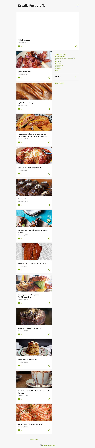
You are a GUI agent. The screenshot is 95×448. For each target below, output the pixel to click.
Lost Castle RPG (60, 56)
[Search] (77, 6)
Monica (57, 67)
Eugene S (58, 63)
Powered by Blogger (47, 445)
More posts (34, 439)
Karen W (58, 61)
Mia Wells (58, 68)
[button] (76, 46)
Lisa (56, 70)
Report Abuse (59, 83)
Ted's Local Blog (60, 54)
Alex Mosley (59, 65)
